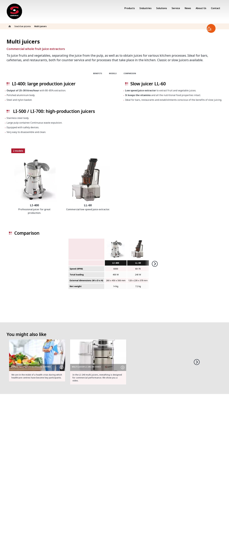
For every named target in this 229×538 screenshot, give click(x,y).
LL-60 (138, 262)
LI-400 (115, 262)
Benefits (97, 73)
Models (112, 73)
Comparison (130, 73)
